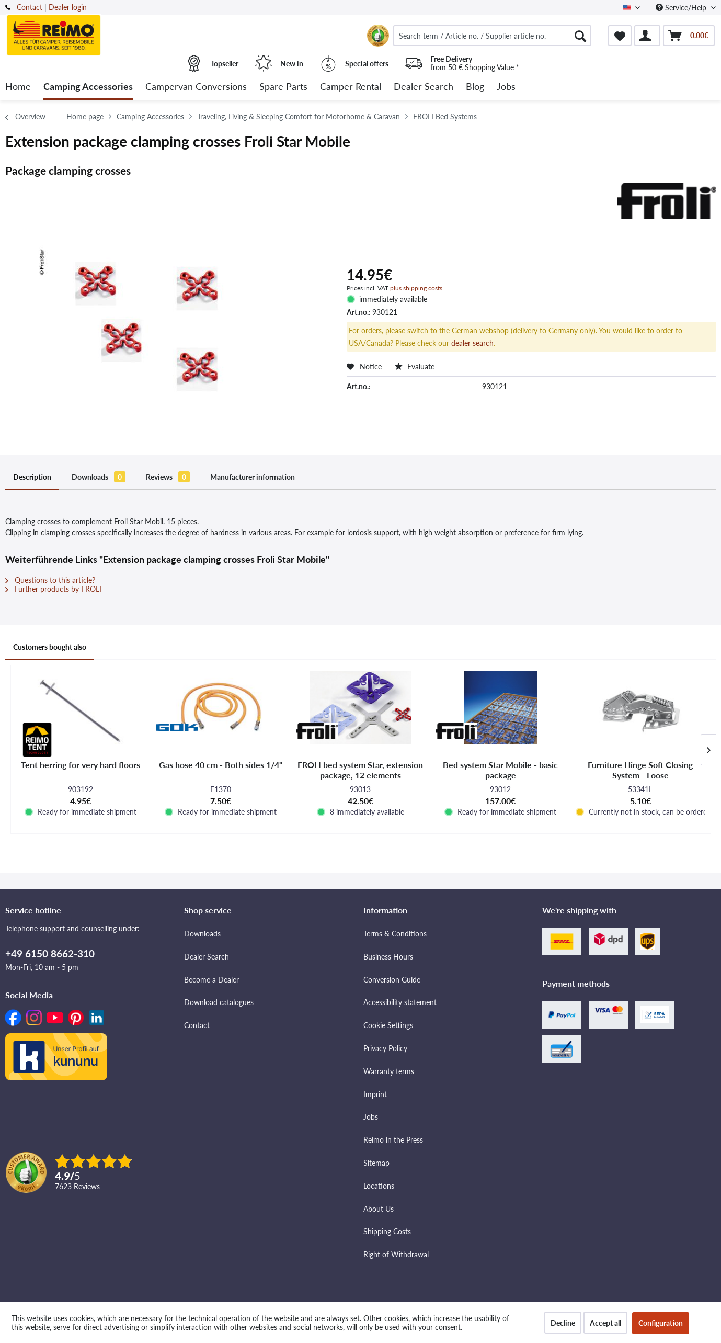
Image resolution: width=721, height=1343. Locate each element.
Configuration (660, 1322)
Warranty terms (388, 1071)
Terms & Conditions (395, 933)
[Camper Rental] (350, 87)
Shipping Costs (387, 1231)
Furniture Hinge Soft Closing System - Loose (640, 770)
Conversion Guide (391, 979)
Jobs (370, 1116)
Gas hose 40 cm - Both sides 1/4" (220, 765)
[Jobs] (506, 87)
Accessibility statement (400, 1002)
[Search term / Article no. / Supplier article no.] (492, 35)
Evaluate (414, 366)
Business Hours (388, 956)
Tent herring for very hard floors (80, 765)
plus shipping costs (416, 288)
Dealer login (68, 7)
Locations (378, 1185)
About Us (378, 1208)
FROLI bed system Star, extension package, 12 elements (360, 770)
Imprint (375, 1094)
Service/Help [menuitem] (682, 7)
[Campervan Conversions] (196, 87)
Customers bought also (49, 646)
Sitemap (376, 1162)
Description (32, 476)
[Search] (580, 35)
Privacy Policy (385, 1048)
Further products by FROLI (53, 588)
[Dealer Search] (423, 87)
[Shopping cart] (689, 35)
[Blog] (475, 87)
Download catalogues (219, 1002)
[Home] (18, 87)
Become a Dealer (211, 979)
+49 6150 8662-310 (50, 953)
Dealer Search (206, 956)
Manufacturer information (252, 476)
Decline (563, 1322)
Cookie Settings (388, 1025)
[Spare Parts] (283, 87)
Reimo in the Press (393, 1139)
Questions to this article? (50, 579)
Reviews (168, 476)
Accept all (605, 1322)
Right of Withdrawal (396, 1254)
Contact (29, 7)
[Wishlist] (620, 35)
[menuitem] (492, 35)
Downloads (98, 476)
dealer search (472, 342)
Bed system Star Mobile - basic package (500, 770)
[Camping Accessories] (88, 87)
